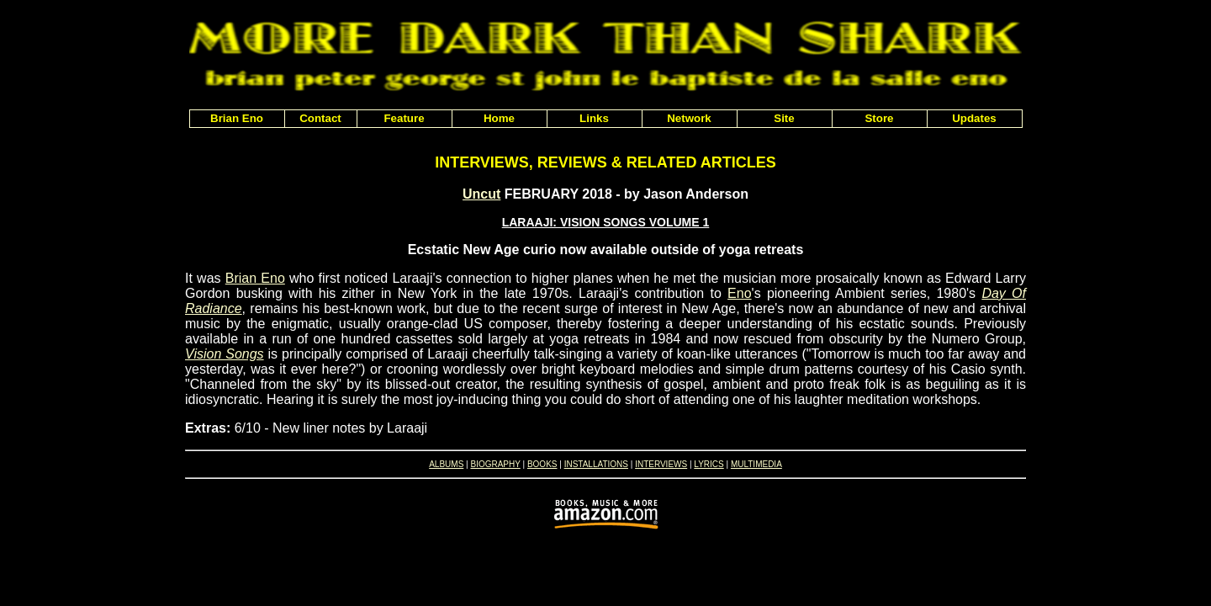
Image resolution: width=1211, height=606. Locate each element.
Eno (739, 293)
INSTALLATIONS (596, 464)
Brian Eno (255, 278)
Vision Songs (224, 354)
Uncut (481, 194)
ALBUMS (446, 464)
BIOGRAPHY (495, 464)
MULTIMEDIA (756, 464)
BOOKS (542, 464)
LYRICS (708, 464)
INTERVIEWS (661, 464)
